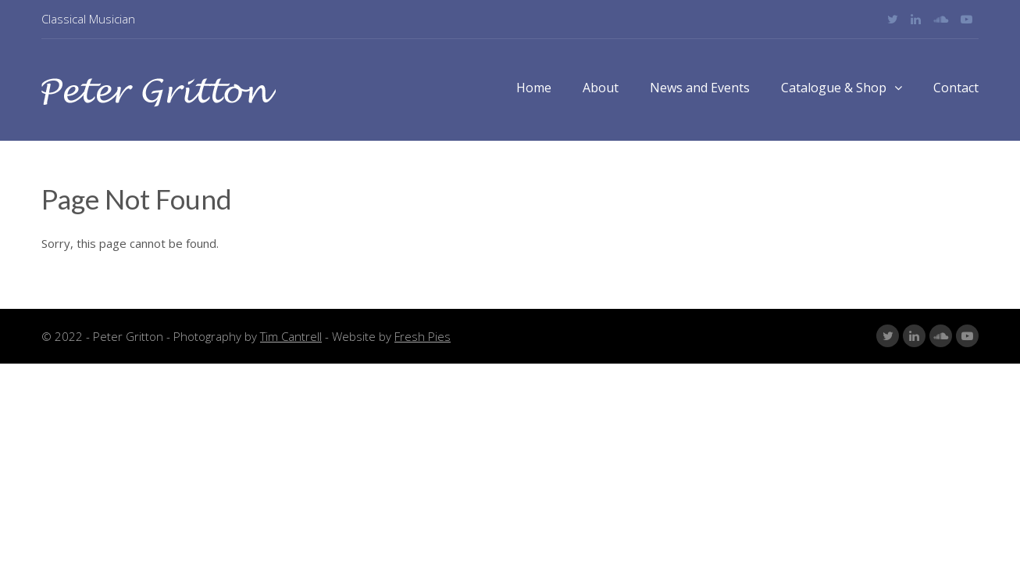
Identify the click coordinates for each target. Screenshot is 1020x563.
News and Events (700, 87)
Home (533, 87)
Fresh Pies (422, 336)
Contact (956, 87)
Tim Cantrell (291, 336)
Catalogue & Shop (841, 87)
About (601, 87)
